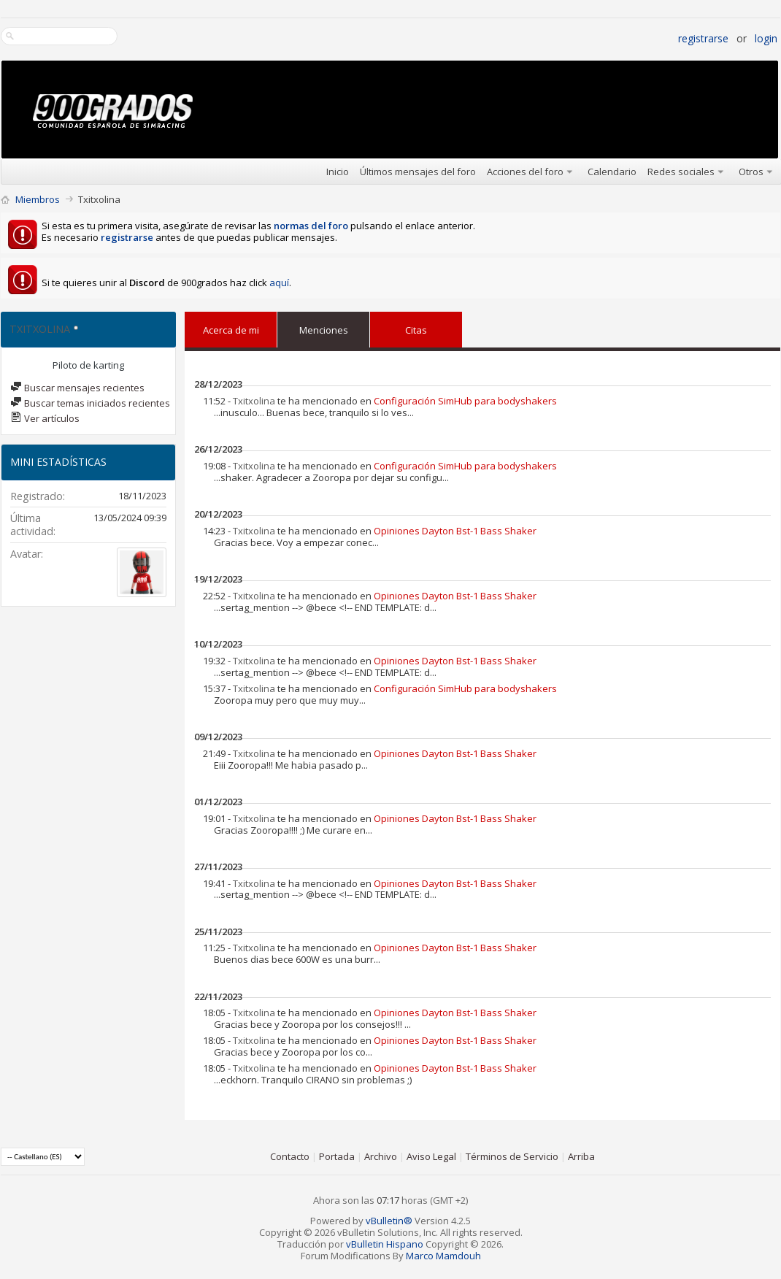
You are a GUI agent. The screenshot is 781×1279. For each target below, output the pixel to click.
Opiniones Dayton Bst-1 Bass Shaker (455, 530)
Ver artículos (45, 418)
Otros (751, 171)
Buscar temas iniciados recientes (90, 403)
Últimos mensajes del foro (418, 171)
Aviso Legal (431, 1156)
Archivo (380, 1156)
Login (766, 38)
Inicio (337, 171)
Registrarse (703, 38)
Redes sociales (681, 171)
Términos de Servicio (512, 1156)
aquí (279, 282)
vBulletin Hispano (384, 1244)
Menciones (323, 327)
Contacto (289, 1156)
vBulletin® (389, 1220)
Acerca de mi (231, 330)
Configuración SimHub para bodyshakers (465, 400)
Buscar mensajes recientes (77, 387)
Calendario (612, 171)
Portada (337, 1156)
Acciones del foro (525, 171)
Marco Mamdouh (443, 1255)
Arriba (581, 1156)
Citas (416, 327)
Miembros (37, 199)
